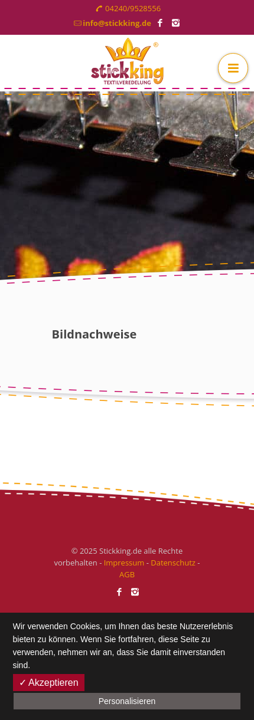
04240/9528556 (133, 8)
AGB (127, 574)
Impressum (124, 562)
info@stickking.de (117, 23)
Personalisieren (127, 701)
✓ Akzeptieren (49, 683)
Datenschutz (173, 562)
